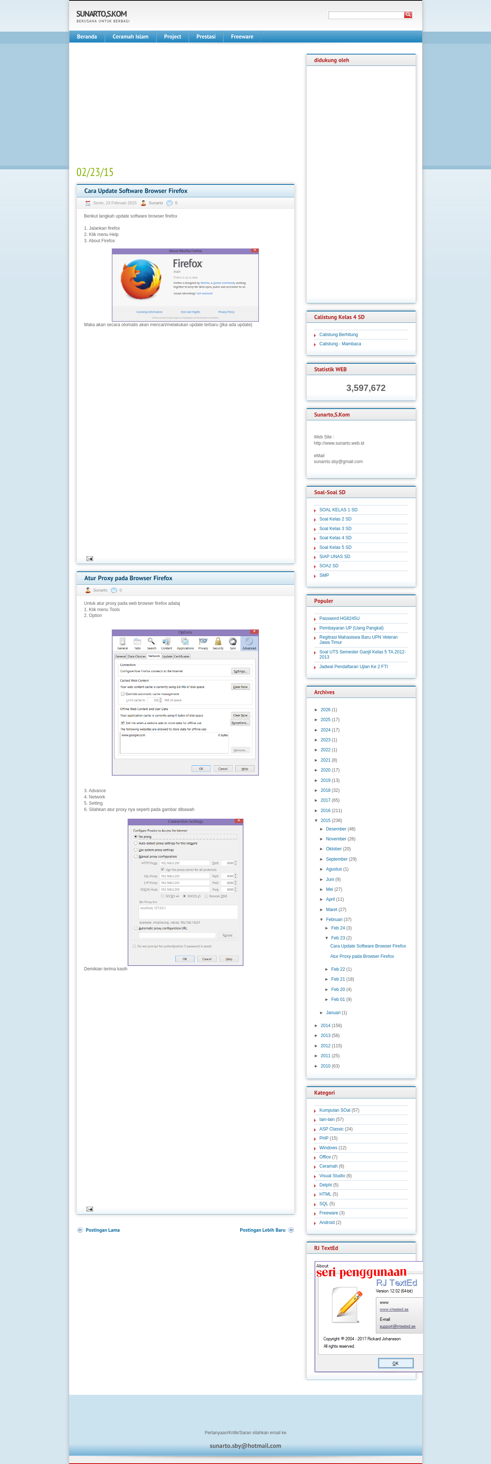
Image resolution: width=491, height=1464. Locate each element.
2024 (326, 730)
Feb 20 (338, 989)
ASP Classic (332, 1129)
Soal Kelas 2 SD (336, 519)
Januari (333, 1012)
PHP (324, 1138)
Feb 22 (338, 969)
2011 (326, 1055)
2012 (326, 1045)
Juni (330, 879)
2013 (326, 1035)
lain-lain (327, 1119)
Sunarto (156, 203)
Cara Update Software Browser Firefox (368, 946)
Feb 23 (338, 938)
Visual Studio (332, 1175)
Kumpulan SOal (335, 1110)
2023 (326, 739)
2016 (326, 810)
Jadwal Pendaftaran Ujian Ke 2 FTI (354, 666)
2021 (326, 760)
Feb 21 (338, 979)
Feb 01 (338, 999)
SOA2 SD (329, 565)
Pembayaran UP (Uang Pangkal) (352, 628)
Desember (336, 829)
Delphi (326, 1185)
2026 (326, 709)
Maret (331, 909)
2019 (326, 780)
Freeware (329, 1213)
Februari (334, 919)
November (336, 839)
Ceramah (329, 1166)
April (330, 899)
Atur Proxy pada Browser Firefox (362, 956)
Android (327, 1222)
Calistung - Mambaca (340, 343)
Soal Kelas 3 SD (336, 528)
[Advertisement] (138, 105)
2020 (326, 770)
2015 (326, 820)
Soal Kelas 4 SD (336, 537)
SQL (324, 1203)
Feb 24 (338, 928)
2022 (326, 749)
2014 (326, 1025)
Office (325, 1157)
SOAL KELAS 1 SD (339, 509)
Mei (329, 889)
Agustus (334, 869)
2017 (326, 800)
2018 (326, 790)
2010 (326, 1066)
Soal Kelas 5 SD (336, 547)
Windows (329, 1147)
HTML (326, 1194)
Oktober (334, 848)
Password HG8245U (340, 618)
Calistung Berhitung (339, 334)
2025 (326, 719)
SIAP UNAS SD (335, 556)
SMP (324, 575)
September (337, 859)
